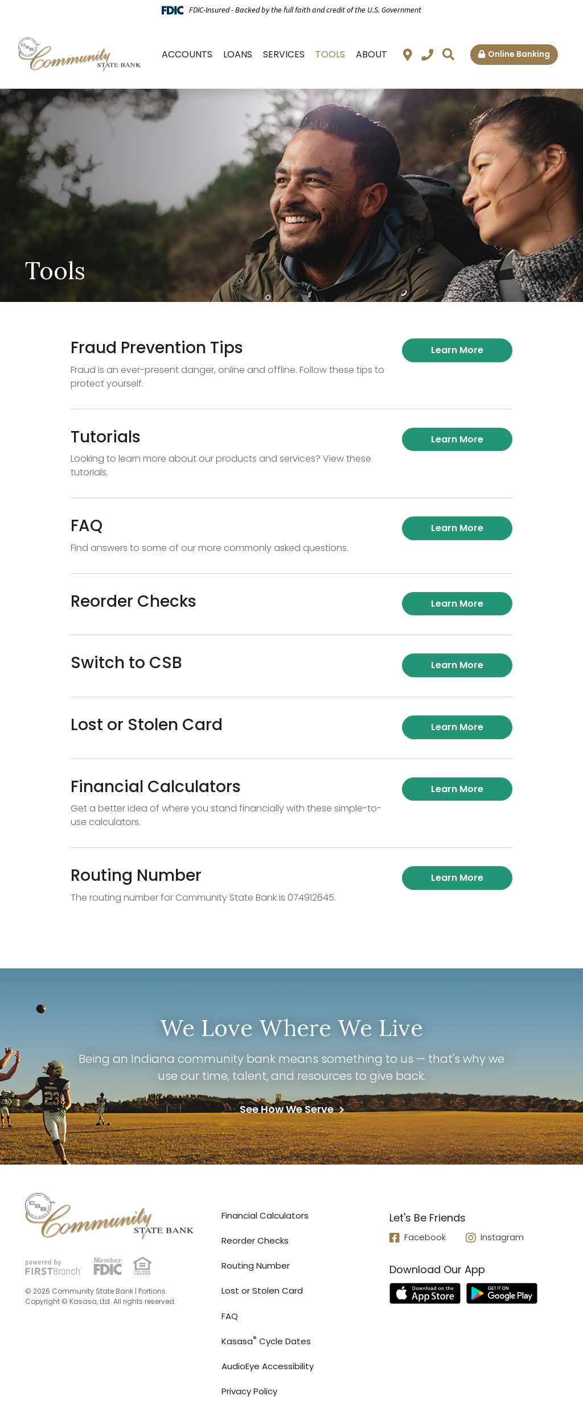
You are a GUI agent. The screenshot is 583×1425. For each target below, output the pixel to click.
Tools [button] (330, 54)
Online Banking (519, 54)
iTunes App (425, 1294)
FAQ (229, 1316)
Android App (501, 1294)
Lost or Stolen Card (262, 1290)
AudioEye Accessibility (267, 1366)
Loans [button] (237, 54)
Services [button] (284, 54)
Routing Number (255, 1265)
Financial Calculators (265, 1215)
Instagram (502, 1237)
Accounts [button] (187, 54)
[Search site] (448, 54)
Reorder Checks (255, 1240)
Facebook (425, 1237)
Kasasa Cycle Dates (266, 1341)
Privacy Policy (249, 1391)
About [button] (371, 54)
